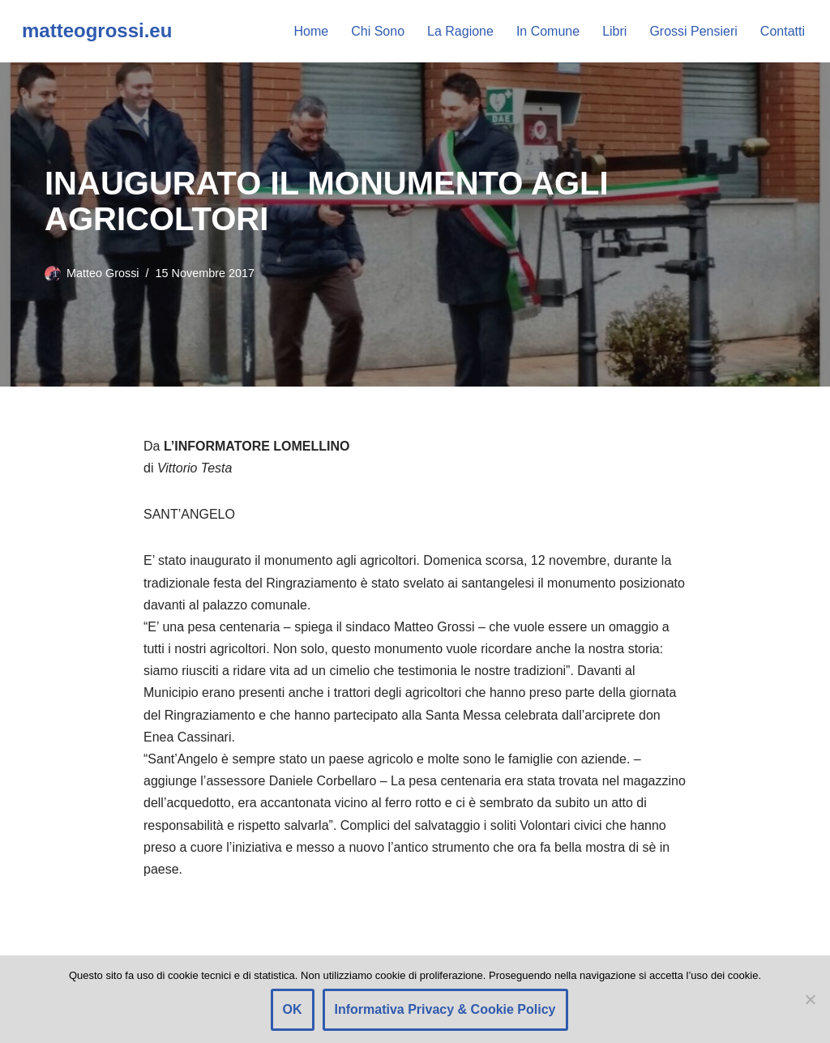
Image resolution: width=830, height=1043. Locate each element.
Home (311, 31)
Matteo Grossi (102, 273)
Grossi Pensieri (693, 31)
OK (292, 1009)
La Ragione (460, 31)
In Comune (548, 31)
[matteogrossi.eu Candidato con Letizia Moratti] (97, 31)
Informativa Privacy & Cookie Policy (445, 1009)
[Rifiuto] (810, 999)
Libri (614, 31)
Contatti (782, 31)
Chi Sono (377, 31)
